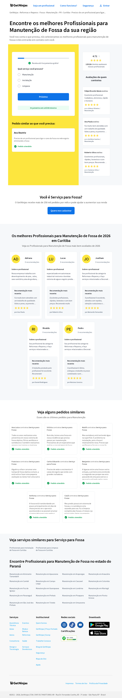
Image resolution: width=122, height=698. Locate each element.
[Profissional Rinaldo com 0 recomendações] (43, 355)
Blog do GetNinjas (43, 647)
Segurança (88, 5)
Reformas (26, 635)
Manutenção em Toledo (45, 602)
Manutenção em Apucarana (47, 574)
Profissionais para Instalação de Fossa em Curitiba (21, 549)
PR (60, 12)
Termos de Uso (81, 683)
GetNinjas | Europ (43, 635)
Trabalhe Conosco (43, 641)
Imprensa (69, 683)
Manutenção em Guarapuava (47, 588)
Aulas (12, 629)
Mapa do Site (41, 659)
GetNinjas (14, 12)
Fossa (42, 12)
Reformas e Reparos (29, 12)
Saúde (24, 641)
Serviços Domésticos (27, 648)
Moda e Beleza (25, 630)
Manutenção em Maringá (99, 588)
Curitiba (66, 12)
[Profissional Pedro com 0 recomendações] (78, 355)
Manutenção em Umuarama (73, 602)
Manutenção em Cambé (19, 581)
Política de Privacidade (98, 683)
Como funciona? (68, 5)
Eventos (25, 623)
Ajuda (38, 665)
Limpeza (26, 86)
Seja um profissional (43, 5)
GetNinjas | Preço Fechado (46, 629)
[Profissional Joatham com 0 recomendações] (96, 285)
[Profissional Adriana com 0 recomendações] (26, 285)
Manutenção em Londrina (72, 588)
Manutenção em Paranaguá (21, 595)
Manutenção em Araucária (99, 574)
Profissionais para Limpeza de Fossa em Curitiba (47, 549)
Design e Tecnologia (14, 648)
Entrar (104, 5)
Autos (12, 635)
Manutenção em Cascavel (72, 581)
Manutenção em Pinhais (46, 595)
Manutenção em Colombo (99, 581)
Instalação (27, 80)
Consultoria (14, 641)
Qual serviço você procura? (30, 68)
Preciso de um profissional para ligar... (88, 12)
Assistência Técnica (14, 624)
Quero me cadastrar (61, 210)
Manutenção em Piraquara (73, 595)
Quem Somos (41, 623)
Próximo (43, 96)
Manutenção (52, 12)
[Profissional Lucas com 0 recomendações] (61, 285)
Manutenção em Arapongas (73, 574)
